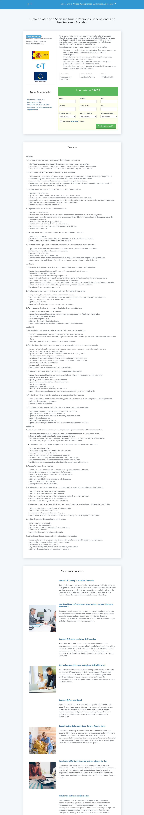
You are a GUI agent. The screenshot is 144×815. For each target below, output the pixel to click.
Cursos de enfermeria (35, 100)
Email (102, 105)
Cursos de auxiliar (34, 102)
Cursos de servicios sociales (38, 104)
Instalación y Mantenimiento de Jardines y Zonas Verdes (83, 760)
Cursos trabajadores (33, 36)
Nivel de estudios (86, 112)
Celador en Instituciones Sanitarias (74, 795)
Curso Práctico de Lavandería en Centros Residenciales (82, 725)
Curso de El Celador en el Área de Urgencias (77, 638)
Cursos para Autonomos (103, 4)
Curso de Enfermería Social (70, 699)
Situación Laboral (65, 112)
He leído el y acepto (73, 120)
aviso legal (74, 120)
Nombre (61, 98)
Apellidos (83, 98)
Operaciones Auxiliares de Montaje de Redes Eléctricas (82, 664)
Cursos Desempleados (82, 4)
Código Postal (84, 105)
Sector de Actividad (107, 112)
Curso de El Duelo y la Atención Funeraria (76, 580)
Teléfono (62, 105)
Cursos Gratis (66, 4)
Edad (102, 98)
